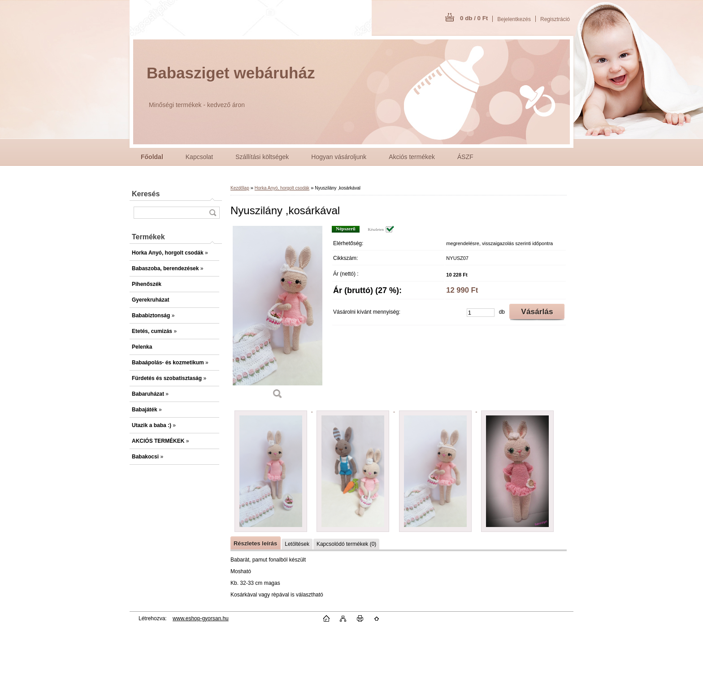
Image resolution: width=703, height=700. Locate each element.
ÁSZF (465, 156)
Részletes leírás (255, 543)
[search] (212, 212)
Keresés (146, 194)
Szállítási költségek (262, 156)
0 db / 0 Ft (474, 18)
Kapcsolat (199, 156)
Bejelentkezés (514, 19)
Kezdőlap (239, 188)
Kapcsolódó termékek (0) (346, 544)
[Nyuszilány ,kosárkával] (277, 315)
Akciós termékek (412, 156)
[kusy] (481, 312)
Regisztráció (555, 19)
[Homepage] (152, 157)
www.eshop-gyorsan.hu (201, 618)
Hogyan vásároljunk (338, 156)
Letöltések (297, 544)
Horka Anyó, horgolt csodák (282, 188)
